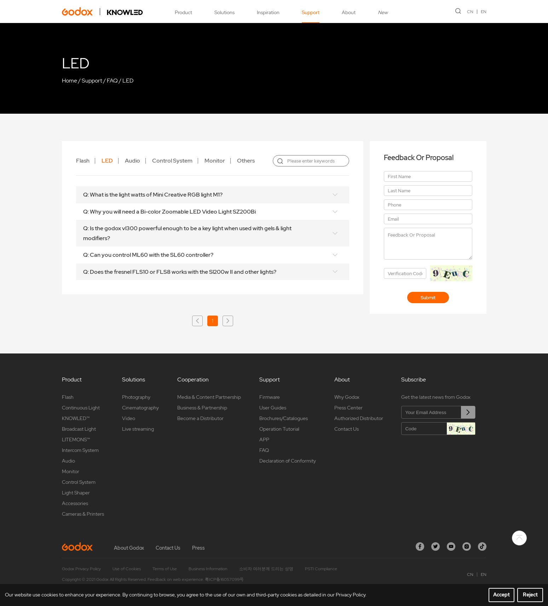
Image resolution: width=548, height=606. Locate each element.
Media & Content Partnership (209, 397)
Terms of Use (164, 569)
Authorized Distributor (358, 418)
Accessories (75, 503)
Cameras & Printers (83, 514)
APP (264, 439)
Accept (501, 594)
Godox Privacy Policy (81, 569)
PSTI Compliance (321, 569)
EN (483, 12)
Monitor (214, 160)
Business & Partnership (202, 407)
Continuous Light (81, 407)
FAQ (112, 80)
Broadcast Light (79, 429)
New (383, 12)
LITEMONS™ (76, 439)
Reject (530, 594)
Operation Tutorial (279, 429)
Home (69, 80)
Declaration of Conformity (287, 461)
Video (128, 418)
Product (183, 12)
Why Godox (346, 397)
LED (128, 80)
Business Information (208, 569)
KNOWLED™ (76, 418)
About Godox (129, 548)
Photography (136, 397)
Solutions (224, 12)
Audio (132, 160)
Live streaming (138, 429)
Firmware (269, 397)
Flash (83, 160)
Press (198, 548)
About (349, 12)
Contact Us (346, 429)
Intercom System (80, 450)
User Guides (272, 407)
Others (246, 160)
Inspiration (268, 12)
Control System (172, 160)
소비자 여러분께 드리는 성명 (266, 569)
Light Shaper (76, 492)
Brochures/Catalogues (283, 418)
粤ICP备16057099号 (224, 579)
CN (470, 12)
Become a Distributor (200, 418)
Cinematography (140, 407)
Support (310, 12)
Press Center (348, 407)
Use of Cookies (127, 569)
